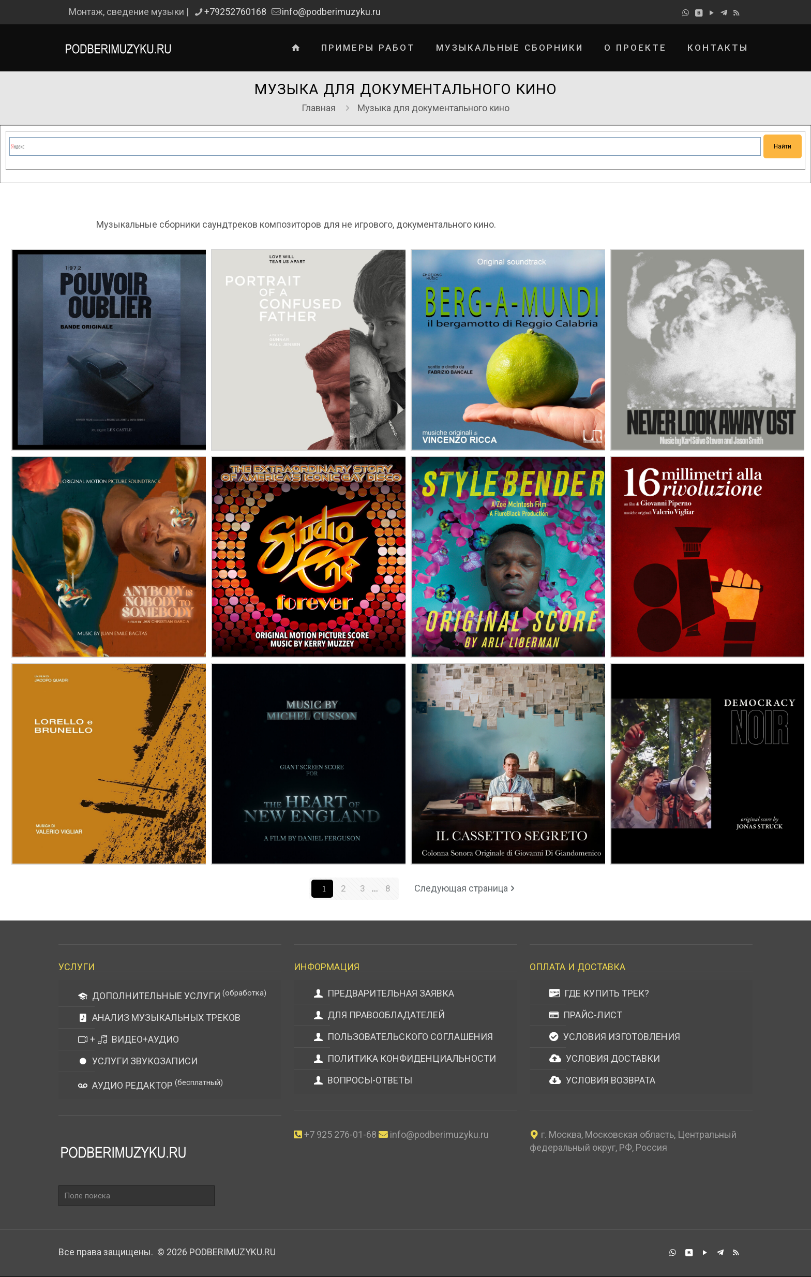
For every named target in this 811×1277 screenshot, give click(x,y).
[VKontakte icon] (698, 13)
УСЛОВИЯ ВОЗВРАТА (602, 1080)
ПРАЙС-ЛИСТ (585, 1015)
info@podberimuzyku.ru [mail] (331, 11)
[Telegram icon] (723, 13)
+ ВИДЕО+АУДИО (128, 1039)
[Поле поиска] (136, 1196)
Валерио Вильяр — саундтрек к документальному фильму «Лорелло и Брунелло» (178, 668)
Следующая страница (465, 888)
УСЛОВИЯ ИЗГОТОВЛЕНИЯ (614, 1037)
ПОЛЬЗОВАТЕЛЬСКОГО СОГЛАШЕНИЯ (403, 1037)
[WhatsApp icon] (685, 13)
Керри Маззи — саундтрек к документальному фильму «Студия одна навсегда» (377, 480)
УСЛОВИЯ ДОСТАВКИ (604, 1058)
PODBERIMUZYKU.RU (232, 1252)
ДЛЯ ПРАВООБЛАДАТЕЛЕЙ (379, 1015)
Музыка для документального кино (433, 107)
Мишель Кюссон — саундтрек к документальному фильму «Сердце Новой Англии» (377, 668)
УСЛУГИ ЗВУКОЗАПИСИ (138, 1061)
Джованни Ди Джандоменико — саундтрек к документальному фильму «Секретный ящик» (577, 668)
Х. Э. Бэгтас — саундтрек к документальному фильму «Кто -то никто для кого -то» (178, 461)
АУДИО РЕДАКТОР (150, 1084)
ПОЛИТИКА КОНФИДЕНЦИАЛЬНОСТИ (404, 1058)
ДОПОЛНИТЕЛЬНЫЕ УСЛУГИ (172, 995)
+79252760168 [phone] (235, 11)
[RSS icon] (736, 13)
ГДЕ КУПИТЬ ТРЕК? (599, 993)
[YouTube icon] (711, 13)
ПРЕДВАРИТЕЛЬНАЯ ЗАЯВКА (383, 993)
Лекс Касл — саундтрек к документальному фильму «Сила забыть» (178, 291)
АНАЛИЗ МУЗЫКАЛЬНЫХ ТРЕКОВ (159, 1018)
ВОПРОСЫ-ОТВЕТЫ (362, 1080)
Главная (319, 107)
